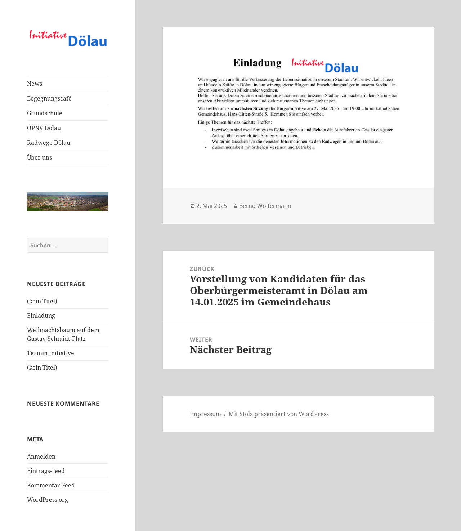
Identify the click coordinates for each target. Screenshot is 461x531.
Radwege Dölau (48, 143)
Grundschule (44, 113)
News (34, 84)
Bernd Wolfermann (265, 206)
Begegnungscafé (49, 98)
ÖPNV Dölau (44, 128)
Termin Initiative (50, 353)
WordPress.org (47, 500)
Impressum (205, 414)
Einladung (41, 316)
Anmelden (41, 456)
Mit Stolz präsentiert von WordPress (279, 414)
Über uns (39, 157)
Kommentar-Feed (51, 485)
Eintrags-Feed (46, 471)
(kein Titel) (42, 301)
